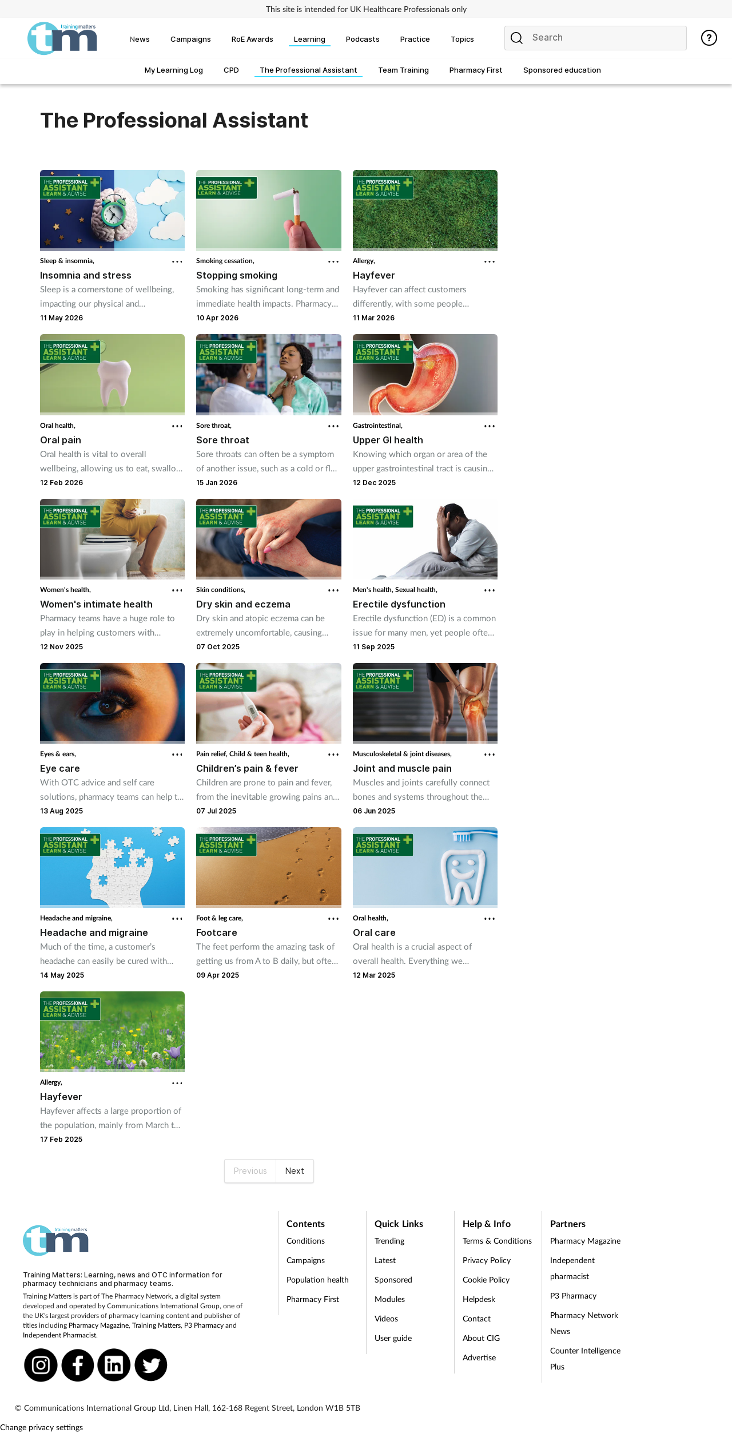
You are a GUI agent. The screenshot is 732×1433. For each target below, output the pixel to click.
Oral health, (57, 425)
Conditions (306, 1240)
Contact (477, 1318)
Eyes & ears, (58, 753)
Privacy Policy (487, 1260)
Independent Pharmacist (59, 1335)
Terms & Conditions (497, 1240)
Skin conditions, (220, 589)
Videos (386, 1318)
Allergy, (364, 260)
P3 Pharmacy (204, 1325)
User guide (393, 1338)
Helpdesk (479, 1299)
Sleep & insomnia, (67, 260)
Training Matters (156, 1325)
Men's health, (374, 589)
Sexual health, (416, 589)
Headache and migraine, (76, 918)
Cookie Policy (486, 1279)
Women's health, (65, 589)
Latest (385, 1260)
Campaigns (306, 1260)
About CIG (481, 1338)
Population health (318, 1279)
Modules (390, 1299)
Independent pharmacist (572, 1268)
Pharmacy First (313, 1299)
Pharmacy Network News (584, 1323)
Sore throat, (214, 425)
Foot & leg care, (219, 918)
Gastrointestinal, (378, 425)
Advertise (479, 1357)
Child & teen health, (259, 753)
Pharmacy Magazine (99, 1325)
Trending (389, 1240)
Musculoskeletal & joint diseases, (402, 753)
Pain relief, (212, 753)
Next (294, 1171)
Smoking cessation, (225, 260)
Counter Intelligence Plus (585, 1358)
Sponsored (393, 1279)
